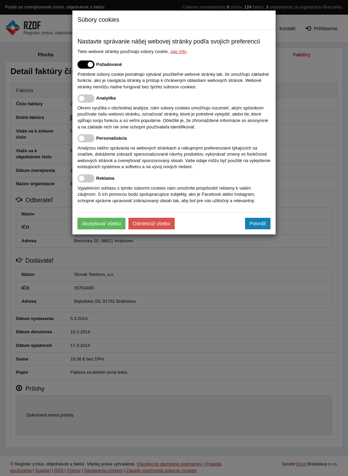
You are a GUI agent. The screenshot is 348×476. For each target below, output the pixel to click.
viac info (178, 51)
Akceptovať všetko (101, 223)
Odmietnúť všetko (151, 223)
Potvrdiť (257, 223)
